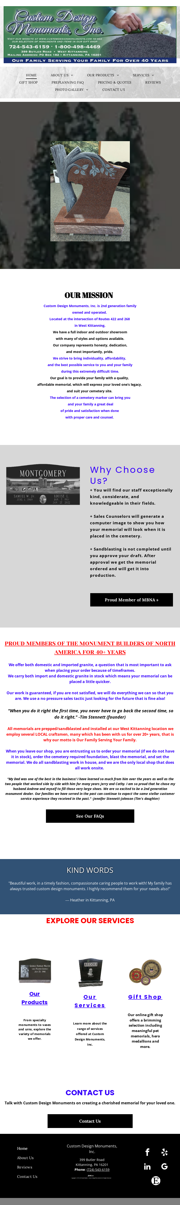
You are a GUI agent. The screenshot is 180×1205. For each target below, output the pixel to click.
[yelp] (164, 1153)
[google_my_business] (164, 1167)
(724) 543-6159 (98, 1169)
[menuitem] (31, 75)
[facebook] (147, 1153)
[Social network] (155, 1181)
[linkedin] (147, 1167)
